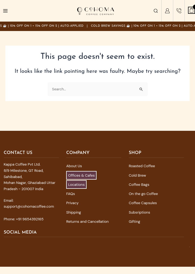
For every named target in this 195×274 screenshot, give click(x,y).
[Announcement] (97, 26)
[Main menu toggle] (5, 10)
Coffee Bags (139, 184)
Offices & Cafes (81, 175)
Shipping (73, 212)
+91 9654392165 (30, 219)
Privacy (72, 202)
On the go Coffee (143, 193)
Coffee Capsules (143, 202)
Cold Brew (137, 175)
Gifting (134, 221)
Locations (76, 184)
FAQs (70, 193)
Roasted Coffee (142, 165)
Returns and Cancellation (87, 221)
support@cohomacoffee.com (29, 206)
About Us (74, 165)
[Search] (155, 10)
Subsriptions (139, 212)
